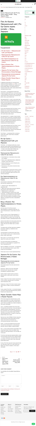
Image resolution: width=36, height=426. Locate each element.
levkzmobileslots (27, 48)
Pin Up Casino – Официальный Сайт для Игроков (11, 51)
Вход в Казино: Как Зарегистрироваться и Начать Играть (10, 66)
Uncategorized (27, 86)
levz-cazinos (27, 50)
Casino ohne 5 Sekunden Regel (18, 424)
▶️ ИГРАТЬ (9, 39)
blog (25, 37)
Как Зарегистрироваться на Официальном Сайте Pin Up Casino (10, 60)
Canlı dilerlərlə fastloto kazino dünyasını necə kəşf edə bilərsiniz (30, 94)
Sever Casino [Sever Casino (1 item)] (27, 127)
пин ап (14, 83)
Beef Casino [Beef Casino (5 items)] (31, 116)
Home (2, 7)
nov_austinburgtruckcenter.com (29, 63)
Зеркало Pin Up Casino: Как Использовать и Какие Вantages (11, 71)
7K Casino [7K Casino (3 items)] (26, 116)
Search (33, 13)
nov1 (25, 56)
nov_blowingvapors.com (28, 65)
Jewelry (26, 47)
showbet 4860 (27, 83)
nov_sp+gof (26, 69)
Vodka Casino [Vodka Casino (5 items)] (27, 131)
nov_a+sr (26, 61)
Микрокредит (27, 87)
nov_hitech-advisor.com (28, 66)
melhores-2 (26, 52)
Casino (26, 38)
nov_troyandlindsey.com (28, 71)
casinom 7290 (27, 40)
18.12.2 (26, 25)
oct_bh (26, 73)
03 (25, 19)
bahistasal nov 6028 (28, 35)
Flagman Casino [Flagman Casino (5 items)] (27, 121)
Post (25, 76)
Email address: (26, 411)
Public (26, 78)
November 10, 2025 (9, 17)
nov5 (25, 60)
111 (25, 24)
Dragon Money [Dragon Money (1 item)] (27, 119)
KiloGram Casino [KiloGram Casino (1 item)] (27, 122)
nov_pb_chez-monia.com (29, 68)
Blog (4, 7)
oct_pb (26, 74)
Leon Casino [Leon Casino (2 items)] (27, 124)
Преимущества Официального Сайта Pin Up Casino (11, 55)
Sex (25, 81)
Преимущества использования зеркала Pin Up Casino (11, 75)
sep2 (25, 79)
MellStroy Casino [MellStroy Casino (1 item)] (27, 126)
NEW (25, 53)
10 (25, 22)
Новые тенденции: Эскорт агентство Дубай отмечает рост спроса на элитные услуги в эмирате (29, 101)
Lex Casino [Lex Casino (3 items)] (32, 124)
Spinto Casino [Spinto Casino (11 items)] (27, 129)
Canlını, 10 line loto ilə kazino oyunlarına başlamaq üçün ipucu (30, 108)
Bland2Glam (3, 17)
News (2, 10)
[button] (33, 424)
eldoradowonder (27, 45)
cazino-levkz (27, 42)
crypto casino (27, 43)
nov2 (25, 58)
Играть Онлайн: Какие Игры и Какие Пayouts (11, 79)
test (25, 84)
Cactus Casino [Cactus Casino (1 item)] (27, 118)
